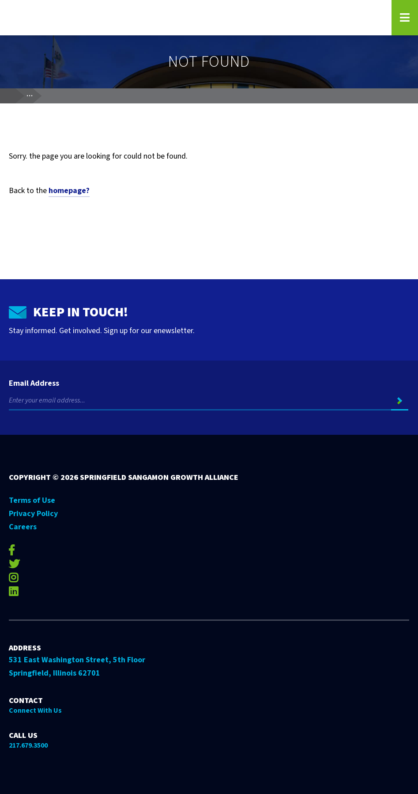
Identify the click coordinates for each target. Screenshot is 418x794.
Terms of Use (32, 500)
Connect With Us (35, 710)
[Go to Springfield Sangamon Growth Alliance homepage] (194, 17)
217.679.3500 (28, 745)
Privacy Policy (33, 513)
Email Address (34, 383)
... (33, 94)
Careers (23, 526)
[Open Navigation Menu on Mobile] (405, 17)
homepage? (69, 190)
